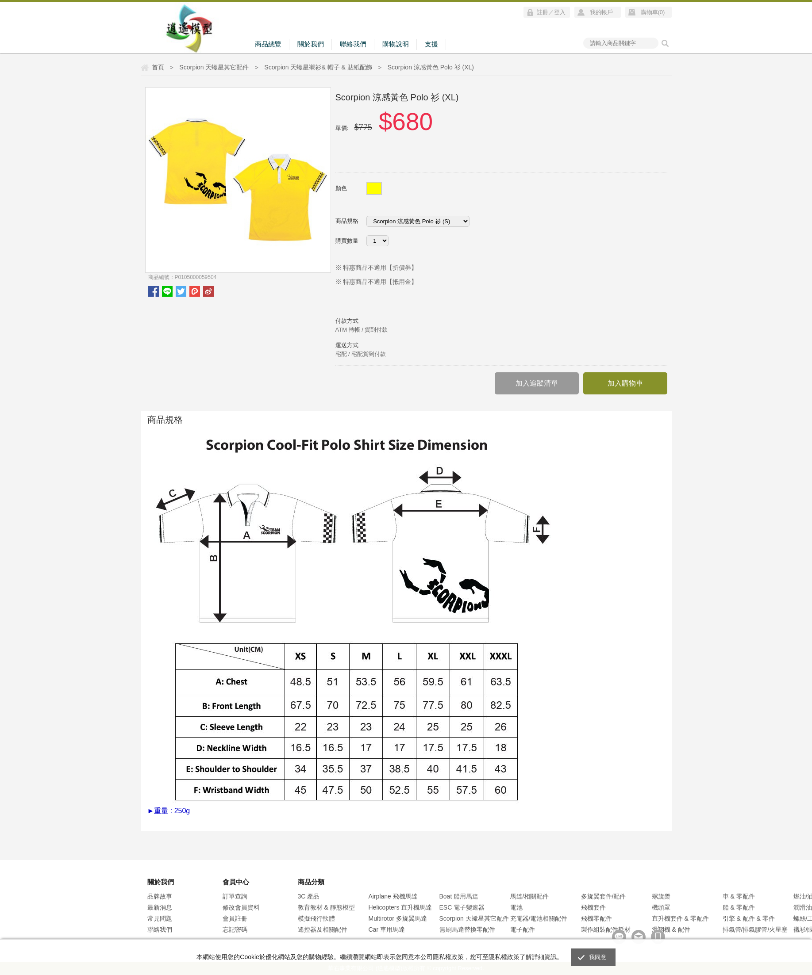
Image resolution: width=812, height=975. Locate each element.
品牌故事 (159, 896)
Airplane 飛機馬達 (393, 896)
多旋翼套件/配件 (603, 896)
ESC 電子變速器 (462, 907)
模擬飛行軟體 (316, 918)
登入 (560, 12)
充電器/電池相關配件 (539, 918)
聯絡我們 (353, 44)
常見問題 (159, 918)
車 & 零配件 (739, 896)
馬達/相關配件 (529, 896)
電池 (516, 907)
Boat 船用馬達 (459, 896)
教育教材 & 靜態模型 (326, 907)
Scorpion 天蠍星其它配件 (474, 918)
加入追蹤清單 (537, 383)
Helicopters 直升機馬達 (400, 907)
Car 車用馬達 (387, 929)
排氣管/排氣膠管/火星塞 (755, 929)
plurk (194, 291)
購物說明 (395, 44)
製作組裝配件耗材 (606, 929)
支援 (431, 44)
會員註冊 (235, 918)
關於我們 (310, 44)
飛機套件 (593, 907)
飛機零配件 (596, 918)
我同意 (598, 957)
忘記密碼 (235, 929)
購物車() (653, 12)
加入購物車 (625, 383)
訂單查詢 (235, 896)
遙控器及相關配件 (322, 929)
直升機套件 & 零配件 (680, 918)
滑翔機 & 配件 (671, 929)
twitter (181, 291)
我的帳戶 (601, 12)
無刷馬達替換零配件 (467, 929)
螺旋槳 (661, 896)
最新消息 (159, 907)
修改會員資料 (241, 907)
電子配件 (522, 929)
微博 (208, 291)
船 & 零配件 (739, 907)
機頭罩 (661, 907)
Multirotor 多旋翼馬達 (398, 918)
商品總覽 (268, 44)
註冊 (542, 12)
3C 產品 (309, 896)
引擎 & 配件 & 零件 (749, 918)
